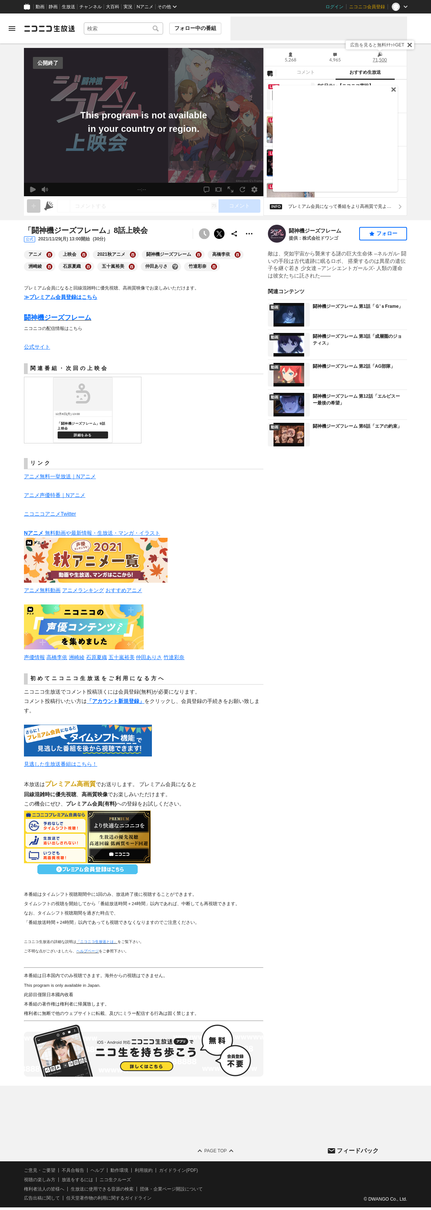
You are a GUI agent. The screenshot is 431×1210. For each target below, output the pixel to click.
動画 (40, 6)
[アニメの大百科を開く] (49, 255)
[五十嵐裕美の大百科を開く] (132, 267)
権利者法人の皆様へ (44, 1189)
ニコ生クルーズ (115, 1179)
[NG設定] (270, 73)
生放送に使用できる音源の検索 (102, 1189)
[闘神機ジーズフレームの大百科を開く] (199, 255)
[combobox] (123, 28)
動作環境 (119, 1170)
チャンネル (90, 6)
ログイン (334, 6)
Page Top (215, 1150)
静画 (53, 6)
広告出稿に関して (42, 1198)
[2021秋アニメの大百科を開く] (133, 255)
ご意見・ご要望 (39, 1170)
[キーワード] (123, 28)
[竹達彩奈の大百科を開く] (214, 267)
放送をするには (77, 1179)
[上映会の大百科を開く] (84, 255)
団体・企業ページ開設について (171, 1189)
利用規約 (144, 1170)
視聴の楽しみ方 (39, 1179)
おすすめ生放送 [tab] (365, 72)
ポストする (219, 233)
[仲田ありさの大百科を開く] (175, 267)
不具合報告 (73, 1170)
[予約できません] (204, 233)
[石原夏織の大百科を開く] (88, 267)
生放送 (68, 6)
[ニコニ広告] (48, 206)
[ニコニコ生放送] (49, 28)
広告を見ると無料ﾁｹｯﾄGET (377, 45)
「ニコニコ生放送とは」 (96, 942)
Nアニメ (145, 6)
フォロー (386, 233)
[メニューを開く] (11, 28)
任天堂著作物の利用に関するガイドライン (109, 1198)
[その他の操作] (249, 233)
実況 (127, 6)
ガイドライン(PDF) (178, 1170)
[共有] (234, 233)
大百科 (112, 6)
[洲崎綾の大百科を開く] (49, 267)
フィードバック (358, 1150)
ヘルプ (97, 1170)
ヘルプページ (87, 951)
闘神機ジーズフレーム (315, 231)
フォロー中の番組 (195, 28)
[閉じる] (409, 44)
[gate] (33, 206)
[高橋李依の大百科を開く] (238, 255)
